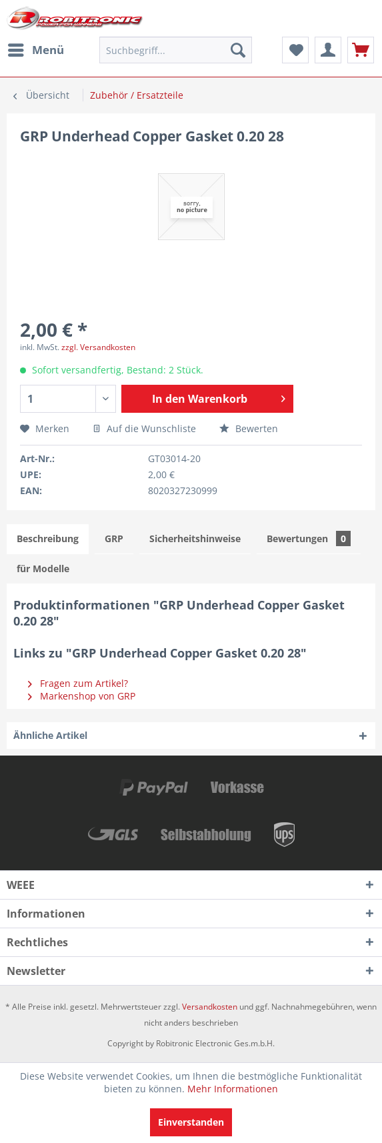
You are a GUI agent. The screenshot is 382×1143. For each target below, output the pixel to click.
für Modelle (43, 568)
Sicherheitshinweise (195, 538)
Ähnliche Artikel (50, 735)
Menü (36, 48)
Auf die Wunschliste (144, 428)
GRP (114, 538)
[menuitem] (35, 50)
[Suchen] (238, 50)
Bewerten (248, 428)
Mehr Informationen (232, 1088)
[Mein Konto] (328, 50)
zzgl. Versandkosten (98, 347)
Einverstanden (191, 1122)
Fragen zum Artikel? (78, 683)
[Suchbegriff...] (175, 50)
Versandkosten (209, 1006)
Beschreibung (48, 538)
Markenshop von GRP (81, 696)
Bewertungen (309, 538)
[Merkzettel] (295, 50)
